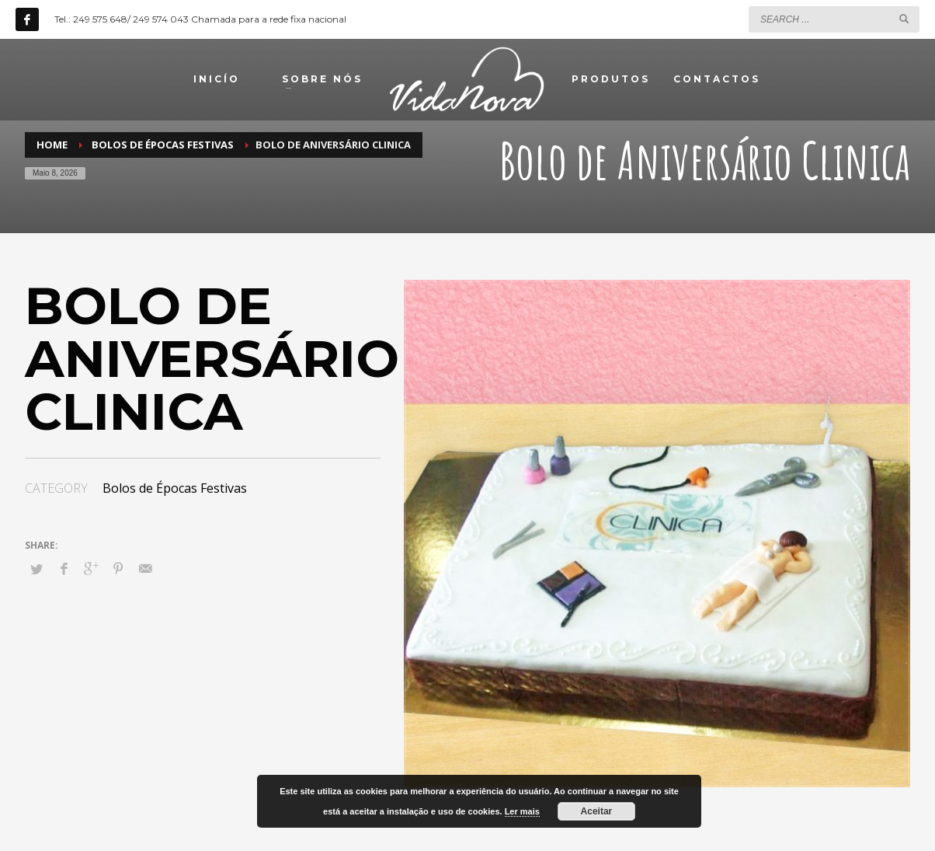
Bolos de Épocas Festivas (175, 488)
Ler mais (522, 811)
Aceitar (597, 811)
